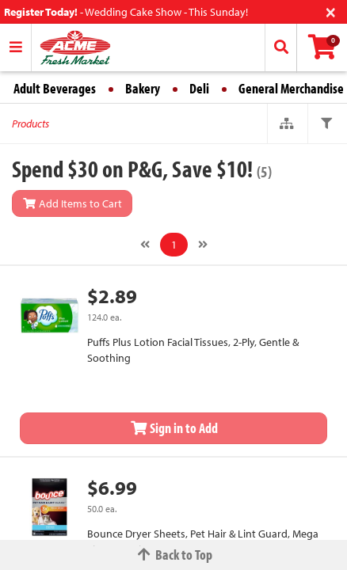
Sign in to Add (173, 428)
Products (30, 123)
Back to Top (173, 554)
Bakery (142, 88)
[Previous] (145, 244)
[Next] (203, 244)
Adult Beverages (54, 88)
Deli (199, 88)
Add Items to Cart (72, 203)
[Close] (331, 10)
